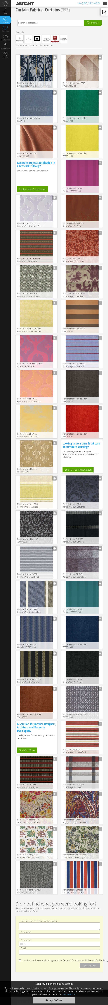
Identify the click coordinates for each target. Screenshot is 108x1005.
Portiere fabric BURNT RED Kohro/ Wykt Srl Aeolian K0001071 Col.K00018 (74, 295)
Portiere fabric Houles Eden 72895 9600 (75, 645)
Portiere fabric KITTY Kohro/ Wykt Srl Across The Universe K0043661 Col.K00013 (29, 365)
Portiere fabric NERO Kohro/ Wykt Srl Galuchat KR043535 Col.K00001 (74, 506)
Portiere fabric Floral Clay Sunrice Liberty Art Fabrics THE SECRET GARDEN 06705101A (28, 821)
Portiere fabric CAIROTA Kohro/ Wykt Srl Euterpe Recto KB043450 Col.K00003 (75, 260)
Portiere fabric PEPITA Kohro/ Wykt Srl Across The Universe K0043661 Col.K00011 (29, 400)
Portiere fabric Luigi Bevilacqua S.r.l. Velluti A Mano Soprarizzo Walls (27, 85)
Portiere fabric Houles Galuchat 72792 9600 (27, 645)
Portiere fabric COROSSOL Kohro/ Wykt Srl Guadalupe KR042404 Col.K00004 (29, 611)
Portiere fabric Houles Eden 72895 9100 (75, 154)
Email (23, 948)
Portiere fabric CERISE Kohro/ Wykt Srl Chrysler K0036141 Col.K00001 (28, 786)
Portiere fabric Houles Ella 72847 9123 (74, 330)
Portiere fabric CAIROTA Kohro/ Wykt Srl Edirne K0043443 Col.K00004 (73, 225)
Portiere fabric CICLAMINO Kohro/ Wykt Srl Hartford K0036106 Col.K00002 (74, 365)
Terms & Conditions (72, 960)
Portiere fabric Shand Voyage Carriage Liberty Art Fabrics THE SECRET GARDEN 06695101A (75, 821)
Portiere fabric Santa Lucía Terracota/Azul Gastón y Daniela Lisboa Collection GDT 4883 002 (74, 891)
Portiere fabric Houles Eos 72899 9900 (28, 540)
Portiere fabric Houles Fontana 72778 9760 (72, 610)
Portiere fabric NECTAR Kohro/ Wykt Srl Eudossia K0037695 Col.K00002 (28, 295)
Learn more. (69, 994)
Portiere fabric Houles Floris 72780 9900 (75, 715)
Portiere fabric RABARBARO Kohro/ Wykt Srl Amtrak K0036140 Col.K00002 (29, 260)
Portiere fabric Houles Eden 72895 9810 (75, 400)
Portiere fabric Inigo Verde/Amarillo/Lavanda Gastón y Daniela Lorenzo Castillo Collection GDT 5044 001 (29, 856)
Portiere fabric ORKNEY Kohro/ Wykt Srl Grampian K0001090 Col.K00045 (74, 576)
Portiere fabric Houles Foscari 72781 (27, 470)
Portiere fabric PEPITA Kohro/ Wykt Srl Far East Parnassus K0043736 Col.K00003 (27, 435)
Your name (26, 932)
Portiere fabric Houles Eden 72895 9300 (75, 435)
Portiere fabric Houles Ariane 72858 (27, 154)
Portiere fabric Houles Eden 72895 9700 (75, 119)
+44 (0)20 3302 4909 (88, 3)
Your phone (26, 940)
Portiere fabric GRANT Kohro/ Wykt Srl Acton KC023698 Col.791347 (72, 681)
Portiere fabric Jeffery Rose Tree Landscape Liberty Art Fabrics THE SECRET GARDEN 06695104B (74, 856)
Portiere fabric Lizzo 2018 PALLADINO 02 (74, 84)
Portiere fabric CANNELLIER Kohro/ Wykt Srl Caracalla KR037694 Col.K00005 (29, 681)
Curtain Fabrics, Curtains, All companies (34, 45)
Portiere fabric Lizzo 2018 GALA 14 (28, 119)
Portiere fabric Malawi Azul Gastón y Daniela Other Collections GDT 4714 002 (29, 891)
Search (94, 22)
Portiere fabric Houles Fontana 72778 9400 (72, 189)
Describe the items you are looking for (39, 920)
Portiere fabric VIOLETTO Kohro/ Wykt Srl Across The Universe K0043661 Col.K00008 (29, 225)
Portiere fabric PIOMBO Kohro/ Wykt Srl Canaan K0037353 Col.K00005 (73, 541)
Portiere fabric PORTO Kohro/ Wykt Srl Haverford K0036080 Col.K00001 (74, 751)
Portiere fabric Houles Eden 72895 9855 (29, 715)
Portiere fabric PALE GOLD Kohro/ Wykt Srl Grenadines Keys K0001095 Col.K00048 (29, 330)
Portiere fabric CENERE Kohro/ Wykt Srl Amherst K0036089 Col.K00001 (28, 576)
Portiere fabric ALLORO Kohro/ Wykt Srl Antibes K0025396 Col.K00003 (27, 506)
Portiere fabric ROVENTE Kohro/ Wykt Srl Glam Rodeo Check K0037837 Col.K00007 (73, 786)
